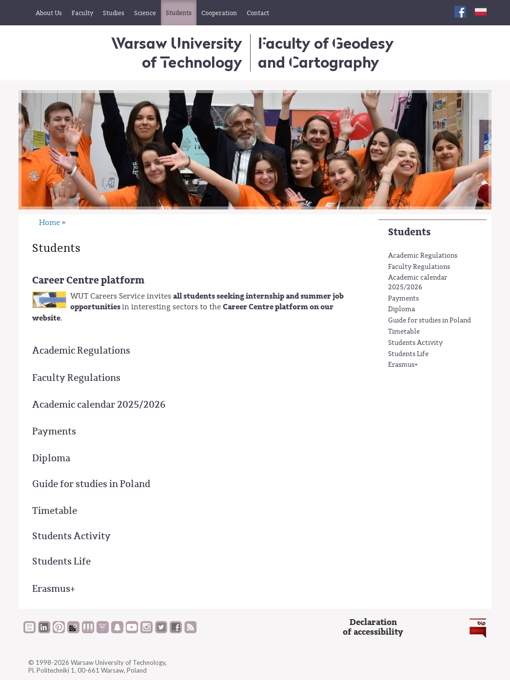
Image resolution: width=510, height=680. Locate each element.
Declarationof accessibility (373, 627)
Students (409, 232)
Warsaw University (176, 52)
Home (49, 222)
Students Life (408, 354)
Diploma (401, 309)
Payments (403, 298)
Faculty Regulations (419, 267)
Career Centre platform (88, 280)
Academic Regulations (422, 255)
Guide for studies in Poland (429, 320)
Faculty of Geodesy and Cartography (326, 52)
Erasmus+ (403, 364)
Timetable (404, 331)
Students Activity (415, 343)
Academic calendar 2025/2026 (417, 282)
